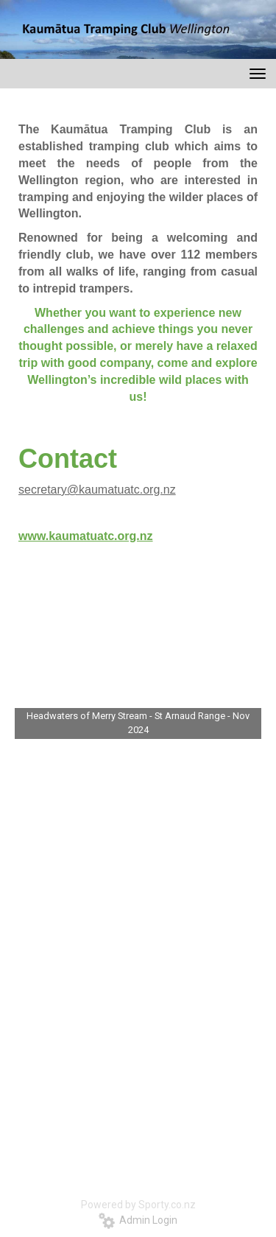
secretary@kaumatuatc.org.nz (97, 489)
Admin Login (138, 1220)
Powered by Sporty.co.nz (138, 1204)
